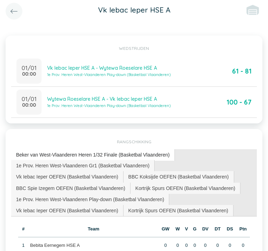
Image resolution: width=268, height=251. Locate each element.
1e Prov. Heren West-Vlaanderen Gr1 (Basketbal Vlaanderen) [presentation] (82, 165)
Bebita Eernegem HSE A (55, 245)
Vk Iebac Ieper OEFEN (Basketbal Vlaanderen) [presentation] (67, 177)
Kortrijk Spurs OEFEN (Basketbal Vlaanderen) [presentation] (185, 188)
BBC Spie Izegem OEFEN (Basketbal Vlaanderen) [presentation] (70, 188)
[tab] (93, 155)
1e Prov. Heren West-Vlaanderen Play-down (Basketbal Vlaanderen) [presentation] (90, 199)
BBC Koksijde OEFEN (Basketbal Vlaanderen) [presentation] (178, 177)
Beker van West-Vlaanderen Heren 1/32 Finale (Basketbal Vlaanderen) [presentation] (93, 155)
